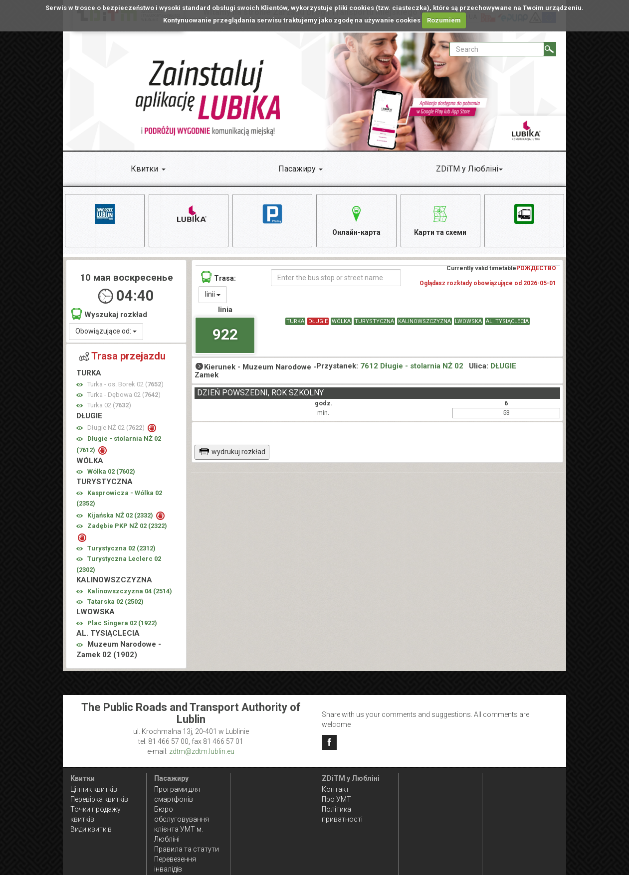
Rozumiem (444, 20)
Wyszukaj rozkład (109, 314)
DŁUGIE (318, 321)
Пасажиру (297, 169)
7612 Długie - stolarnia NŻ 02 (411, 365)
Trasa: (218, 277)
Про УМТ (336, 799)
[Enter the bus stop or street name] (336, 277)
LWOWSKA (468, 321)
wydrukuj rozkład (232, 452)
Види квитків (91, 829)
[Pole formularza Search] (496, 49)
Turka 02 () (109, 405)
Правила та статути (186, 849)
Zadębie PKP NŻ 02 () (127, 525)
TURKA (295, 321)
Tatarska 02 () (115, 601)
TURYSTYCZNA (374, 321)
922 (225, 334)
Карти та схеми (440, 219)
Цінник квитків (93, 789)
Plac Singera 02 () (122, 623)
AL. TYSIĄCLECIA (507, 321)
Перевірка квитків (99, 799)
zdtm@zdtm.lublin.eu (201, 751)
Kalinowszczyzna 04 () (129, 591)
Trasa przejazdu (122, 356)
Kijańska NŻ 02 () (121, 515)
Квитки (144, 169)
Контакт (335, 789)
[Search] (550, 49)
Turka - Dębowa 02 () (124, 394)
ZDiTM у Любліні (467, 169)
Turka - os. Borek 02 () (125, 384)
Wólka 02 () (111, 471)
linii (212, 294)
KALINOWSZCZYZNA (424, 321)
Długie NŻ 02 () (116, 427)
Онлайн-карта (356, 219)
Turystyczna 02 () (121, 548)
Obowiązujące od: (106, 331)
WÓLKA (341, 321)
